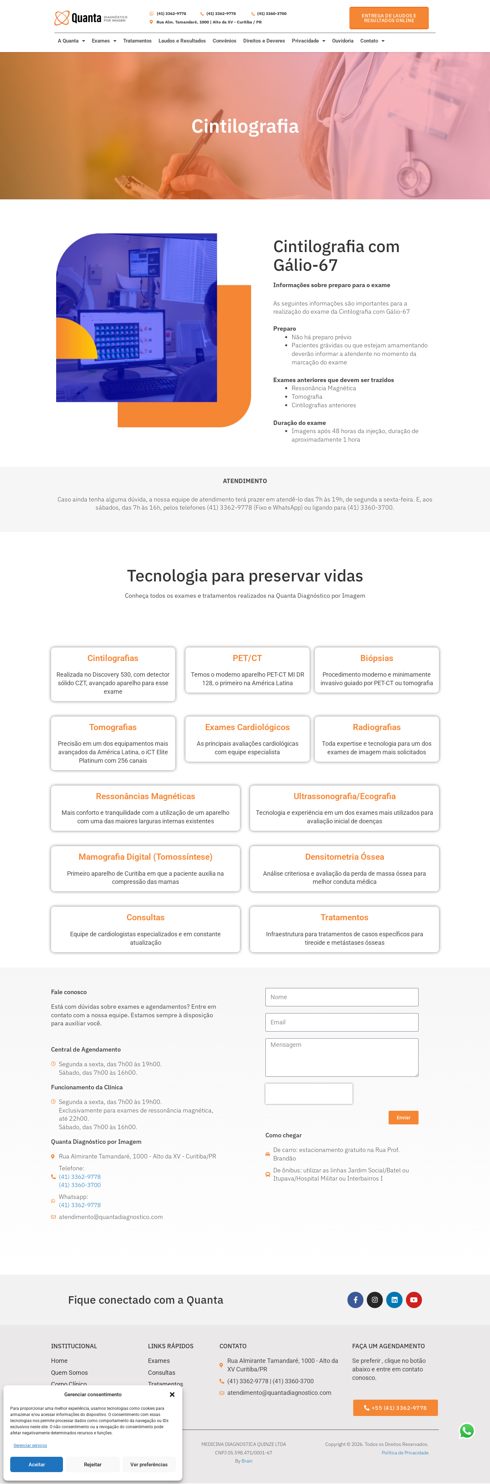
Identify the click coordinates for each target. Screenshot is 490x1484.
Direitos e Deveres (264, 41)
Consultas (146, 917)
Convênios (224, 41)
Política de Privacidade (405, 1453)
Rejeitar (92, 1465)
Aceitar (37, 1465)
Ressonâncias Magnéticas (145, 796)
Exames (104, 41)
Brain (247, 1461)
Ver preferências (149, 1465)
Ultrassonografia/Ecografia (344, 796)
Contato (372, 41)
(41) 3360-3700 (81, 1185)
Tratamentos (137, 41)
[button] (172, 1394)
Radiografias (377, 727)
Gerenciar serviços (30, 1445)
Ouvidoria (343, 41)
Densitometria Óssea (344, 857)
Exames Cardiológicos (247, 727)
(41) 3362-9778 (81, 1177)
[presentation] (309, 1094)
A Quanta (71, 41)
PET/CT (247, 658)
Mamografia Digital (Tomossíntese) (145, 857)
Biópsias (377, 658)
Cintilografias (113, 658)
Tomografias (113, 727)
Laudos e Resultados (182, 41)
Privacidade (308, 41)
